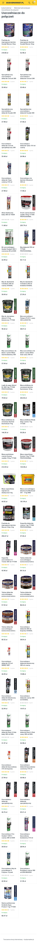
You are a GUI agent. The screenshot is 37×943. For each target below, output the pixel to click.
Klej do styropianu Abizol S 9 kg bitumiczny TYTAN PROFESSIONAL (8, 319)
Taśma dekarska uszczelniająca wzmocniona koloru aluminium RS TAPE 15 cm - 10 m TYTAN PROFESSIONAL (27, 562)
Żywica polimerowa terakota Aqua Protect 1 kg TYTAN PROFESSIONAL (9, 906)
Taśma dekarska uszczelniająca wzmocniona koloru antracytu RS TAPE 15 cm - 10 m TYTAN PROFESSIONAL (27, 597)
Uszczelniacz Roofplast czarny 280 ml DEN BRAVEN (27, 870)
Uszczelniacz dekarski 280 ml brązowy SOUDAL (26, 629)
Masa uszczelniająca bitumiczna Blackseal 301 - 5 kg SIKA (27, 491)
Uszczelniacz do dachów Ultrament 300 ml (26, 180)
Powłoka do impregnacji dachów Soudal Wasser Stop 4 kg (9, 43)
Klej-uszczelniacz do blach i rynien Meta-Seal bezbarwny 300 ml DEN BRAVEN (9, 353)
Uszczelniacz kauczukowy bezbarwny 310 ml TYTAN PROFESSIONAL (26, 837)
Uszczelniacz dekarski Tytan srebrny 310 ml (7, 180)
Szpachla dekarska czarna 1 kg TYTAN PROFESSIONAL (27, 525)
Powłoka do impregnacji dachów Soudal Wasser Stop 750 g (27, 43)
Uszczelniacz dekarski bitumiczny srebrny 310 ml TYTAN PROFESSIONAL (9, 699)
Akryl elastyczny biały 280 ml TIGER (8, 214)
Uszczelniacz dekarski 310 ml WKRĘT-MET (7, 663)
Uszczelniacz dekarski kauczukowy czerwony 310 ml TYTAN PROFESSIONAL (27, 768)
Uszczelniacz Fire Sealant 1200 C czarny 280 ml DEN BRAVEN (8, 837)
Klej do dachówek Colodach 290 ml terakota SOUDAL (26, 283)
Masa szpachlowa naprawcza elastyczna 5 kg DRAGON (8, 491)
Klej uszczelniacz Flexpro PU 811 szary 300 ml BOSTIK (27, 318)
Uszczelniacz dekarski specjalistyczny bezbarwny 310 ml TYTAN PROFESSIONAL (8, 804)
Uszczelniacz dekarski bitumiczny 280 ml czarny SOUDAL (27, 664)
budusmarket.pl (6, 8)
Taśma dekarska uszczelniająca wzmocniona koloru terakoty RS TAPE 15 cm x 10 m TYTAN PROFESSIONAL (9, 631)
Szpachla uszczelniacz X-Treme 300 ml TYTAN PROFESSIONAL (9, 560)
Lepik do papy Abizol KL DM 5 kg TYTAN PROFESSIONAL (9, 387)
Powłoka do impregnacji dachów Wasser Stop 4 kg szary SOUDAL (9, 526)
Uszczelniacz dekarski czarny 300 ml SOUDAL (27, 698)
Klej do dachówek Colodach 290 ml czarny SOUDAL (8, 283)
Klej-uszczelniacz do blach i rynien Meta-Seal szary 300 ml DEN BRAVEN (27, 353)
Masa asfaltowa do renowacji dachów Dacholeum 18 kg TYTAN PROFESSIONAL (26, 389)
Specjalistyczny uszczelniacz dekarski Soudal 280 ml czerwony (27, 112)
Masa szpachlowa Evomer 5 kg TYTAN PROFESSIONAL (27, 456)
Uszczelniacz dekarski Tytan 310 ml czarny (27, 145)
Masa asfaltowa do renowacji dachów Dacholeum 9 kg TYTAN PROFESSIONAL (8, 423)
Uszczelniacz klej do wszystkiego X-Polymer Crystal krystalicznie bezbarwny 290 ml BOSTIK (9, 873)
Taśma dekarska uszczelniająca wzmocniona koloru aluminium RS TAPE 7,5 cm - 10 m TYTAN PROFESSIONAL (9, 597)
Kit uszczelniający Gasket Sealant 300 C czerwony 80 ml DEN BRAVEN (9, 250)
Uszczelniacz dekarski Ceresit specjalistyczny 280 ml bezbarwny (9, 146)
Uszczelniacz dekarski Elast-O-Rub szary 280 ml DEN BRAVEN (27, 733)
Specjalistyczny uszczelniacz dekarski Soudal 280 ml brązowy (9, 112)
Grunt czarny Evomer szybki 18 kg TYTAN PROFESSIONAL (27, 214)
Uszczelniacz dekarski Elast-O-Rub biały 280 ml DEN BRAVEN (9, 733)
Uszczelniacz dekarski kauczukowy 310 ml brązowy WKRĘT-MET (9, 768)
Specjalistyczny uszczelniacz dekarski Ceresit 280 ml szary (27, 77)
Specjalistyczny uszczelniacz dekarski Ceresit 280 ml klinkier (9, 77)
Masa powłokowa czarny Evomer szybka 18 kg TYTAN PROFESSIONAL (9, 457)
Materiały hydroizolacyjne (22, 8)
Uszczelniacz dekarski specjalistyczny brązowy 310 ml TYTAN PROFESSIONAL (25, 804)
